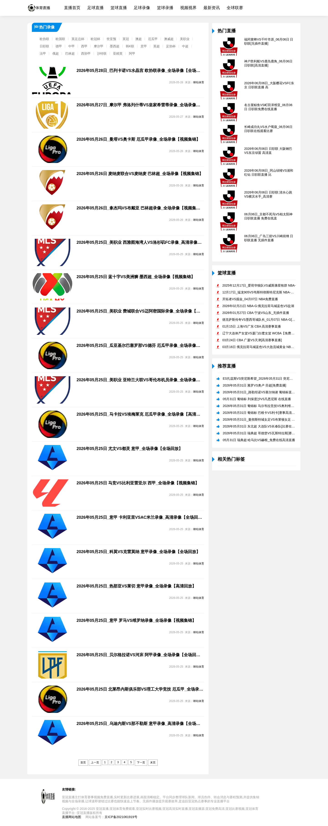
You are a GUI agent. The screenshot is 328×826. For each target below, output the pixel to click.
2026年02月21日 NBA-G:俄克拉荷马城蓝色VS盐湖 (258, 306)
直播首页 (72, 7)
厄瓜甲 (153, 39)
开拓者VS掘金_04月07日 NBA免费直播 (250, 299)
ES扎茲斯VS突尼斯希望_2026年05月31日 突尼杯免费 (261, 378)
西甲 (84, 46)
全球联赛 (235, 7)
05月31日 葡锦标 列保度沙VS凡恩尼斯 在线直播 (257, 399)
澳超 (138, 39)
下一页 (141, 762)
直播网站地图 (71, 817)
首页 (83, 762)
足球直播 (95, 7)
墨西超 (114, 46)
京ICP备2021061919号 (121, 817)
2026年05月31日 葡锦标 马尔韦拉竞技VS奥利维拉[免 (260, 406)
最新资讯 (211, 7)
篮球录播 (165, 7)
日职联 (44, 46)
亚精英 (118, 53)
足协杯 (171, 46)
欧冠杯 (95, 39)
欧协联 (44, 39)
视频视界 (188, 7)
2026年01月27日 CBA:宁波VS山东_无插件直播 (255, 313)
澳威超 (169, 39)
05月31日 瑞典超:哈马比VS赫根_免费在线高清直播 (259, 440)
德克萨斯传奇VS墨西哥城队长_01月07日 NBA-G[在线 (260, 319)
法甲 (43, 53)
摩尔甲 (98, 46)
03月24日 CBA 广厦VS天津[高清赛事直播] (252, 340)
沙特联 (102, 53)
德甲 (59, 46)
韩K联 (130, 46)
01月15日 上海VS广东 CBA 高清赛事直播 (251, 326)
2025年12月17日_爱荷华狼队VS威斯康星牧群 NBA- (259, 285)
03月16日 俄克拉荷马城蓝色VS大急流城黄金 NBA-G (259, 347)
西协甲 (86, 53)
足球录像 (142, 7)
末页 (153, 762)
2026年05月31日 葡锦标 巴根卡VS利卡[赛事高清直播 (260, 412)
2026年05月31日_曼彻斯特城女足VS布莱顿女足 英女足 (262, 419)
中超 (185, 46)
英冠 (126, 39)
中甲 (71, 46)
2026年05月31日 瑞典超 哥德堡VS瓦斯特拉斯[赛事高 (260, 433)
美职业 (185, 39)
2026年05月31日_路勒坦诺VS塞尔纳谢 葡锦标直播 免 (261, 392)
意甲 (144, 46)
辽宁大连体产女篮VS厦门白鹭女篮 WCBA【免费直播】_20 (264, 333)
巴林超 (70, 53)
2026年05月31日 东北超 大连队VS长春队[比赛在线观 (260, 426)
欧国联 (60, 39)
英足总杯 (78, 39)
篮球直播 (118, 7)
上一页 (95, 762)
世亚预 (111, 39)
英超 (156, 46)
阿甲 (132, 53)
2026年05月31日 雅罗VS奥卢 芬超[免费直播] (254, 385)
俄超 (55, 53)
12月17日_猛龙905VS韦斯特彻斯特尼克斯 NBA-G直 (259, 292)
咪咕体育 (198, 82)
